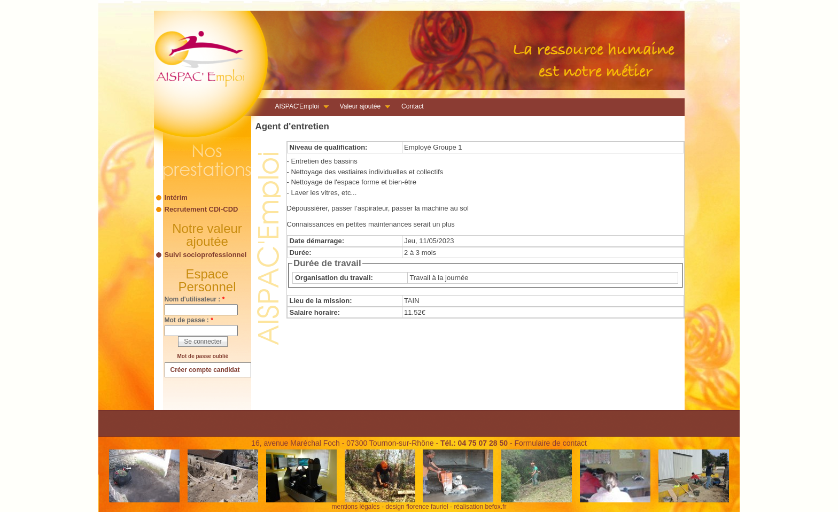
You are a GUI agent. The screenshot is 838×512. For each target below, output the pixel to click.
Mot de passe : (189, 320)
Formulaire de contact (550, 443)
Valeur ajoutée (362, 107)
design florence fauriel (416, 506)
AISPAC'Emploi (299, 107)
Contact (412, 106)
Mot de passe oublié (203, 356)
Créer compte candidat (205, 370)
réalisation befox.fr (480, 506)
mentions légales (356, 506)
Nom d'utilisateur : (195, 299)
